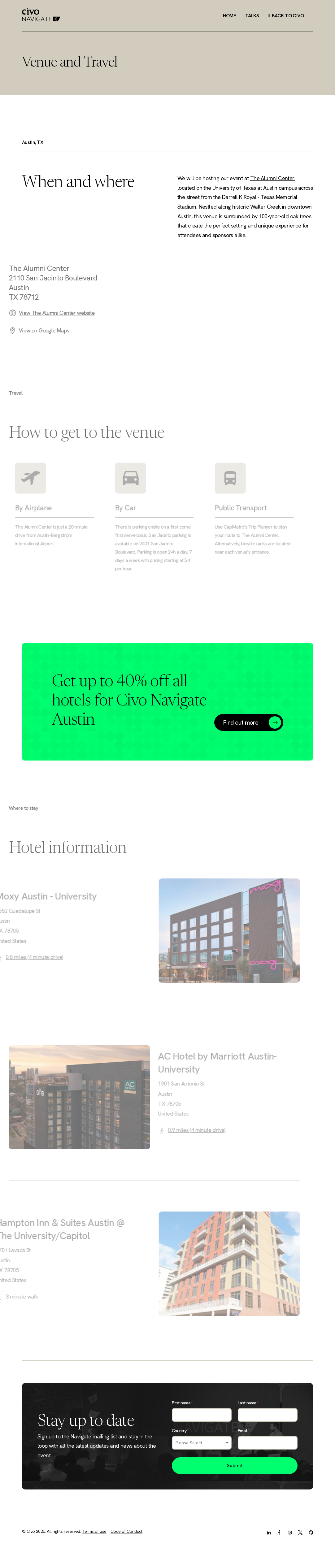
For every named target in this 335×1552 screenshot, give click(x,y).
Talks (252, 15)
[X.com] (300, 1532)
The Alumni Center (272, 178)
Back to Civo (286, 15)
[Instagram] (290, 1532)
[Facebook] (279, 1532)
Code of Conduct (126, 1531)
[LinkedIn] (269, 1532)
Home (229, 15)
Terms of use (94, 1531)
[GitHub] (311, 1532)
